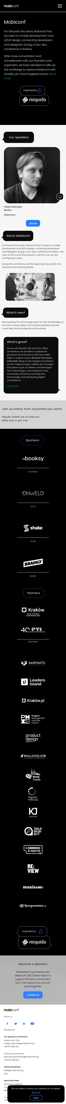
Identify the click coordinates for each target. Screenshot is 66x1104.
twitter (15, 1023)
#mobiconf (9, 1029)
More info (36, 1092)
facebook (7, 1023)
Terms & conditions (13, 1084)
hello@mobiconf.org (13, 1070)
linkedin (24, 1023)
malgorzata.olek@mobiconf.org (19, 1043)
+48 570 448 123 (11, 1060)
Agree (35, 1098)
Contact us (33, 1000)
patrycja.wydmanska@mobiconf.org (21, 1056)
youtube (32, 1023)
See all (33, 224)
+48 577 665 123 (11, 1046)
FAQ (6, 1073)
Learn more (7, 386)
